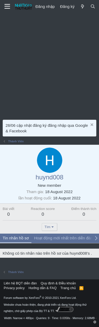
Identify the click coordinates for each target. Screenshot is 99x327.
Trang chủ (68, 288)
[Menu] (7, 6)
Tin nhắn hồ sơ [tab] (16, 238)
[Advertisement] (49, 65)
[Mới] (82, 6)
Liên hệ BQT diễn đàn (20, 283)
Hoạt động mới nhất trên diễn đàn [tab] (63, 238)
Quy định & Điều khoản (58, 283)
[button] (94, 322)
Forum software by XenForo (40, 297)
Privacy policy (14, 288)
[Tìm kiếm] (93, 6)
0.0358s (65, 318)
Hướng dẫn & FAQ (42, 288)
